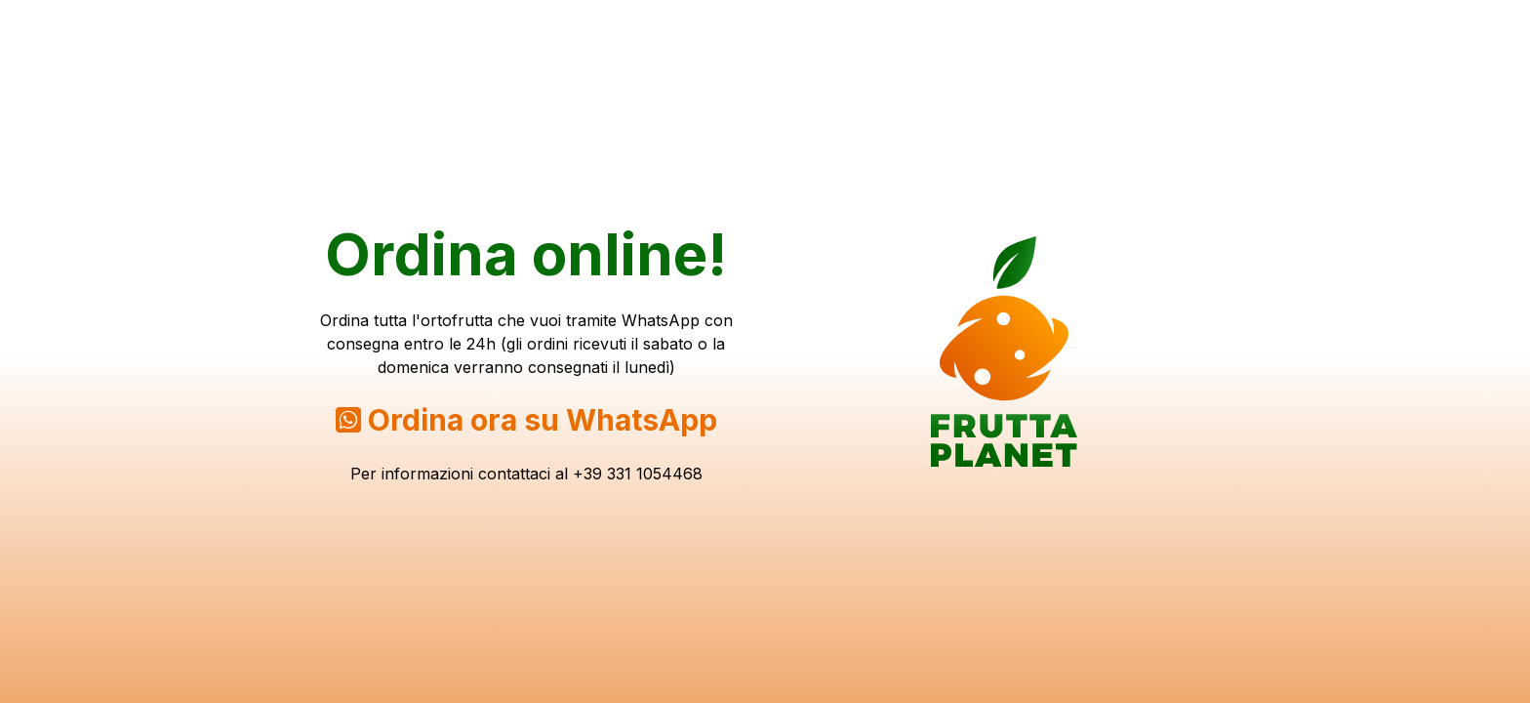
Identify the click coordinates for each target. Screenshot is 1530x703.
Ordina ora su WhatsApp (542, 419)
